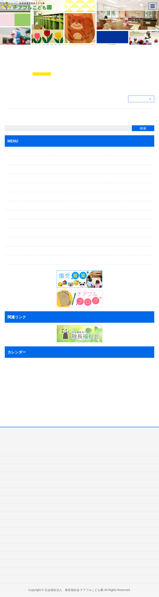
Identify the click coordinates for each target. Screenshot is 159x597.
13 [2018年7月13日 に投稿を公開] (23, 386)
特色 (13, 196)
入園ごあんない (20, 169)
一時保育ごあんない (18, 483)
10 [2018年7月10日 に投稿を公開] (11, 386)
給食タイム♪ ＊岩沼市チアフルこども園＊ (70, 67)
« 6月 (9, 412)
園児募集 (10, 555)
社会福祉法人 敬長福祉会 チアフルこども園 (74, 590)
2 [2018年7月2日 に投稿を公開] (6, 380)
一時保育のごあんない (24, 178)
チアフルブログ (42, 74)
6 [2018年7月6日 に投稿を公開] (22, 380)
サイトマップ (18, 259)
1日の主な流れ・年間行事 (26, 205)
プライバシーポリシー (24, 250)
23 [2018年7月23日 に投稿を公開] (7, 399)
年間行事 (10, 515)
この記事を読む (140, 98)
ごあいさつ (17, 160)
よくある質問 (18, 223)
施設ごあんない (20, 214)
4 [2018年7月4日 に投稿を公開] (14, 380)
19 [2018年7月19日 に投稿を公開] (19, 393)
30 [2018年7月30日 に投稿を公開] (7, 405)
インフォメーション (23, 232)
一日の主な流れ (15, 507)
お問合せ (15, 241)
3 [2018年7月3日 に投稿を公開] (10, 380)
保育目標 (15, 187)
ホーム (14, 151)
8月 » (25, 412)
